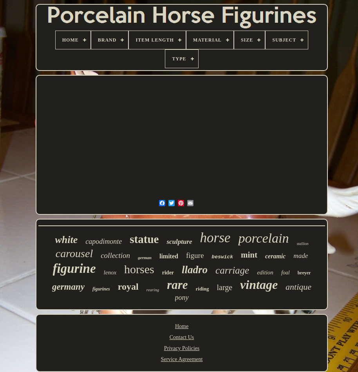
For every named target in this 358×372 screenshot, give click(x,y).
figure (195, 255)
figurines (101, 289)
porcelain (263, 238)
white (66, 239)
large (225, 287)
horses (139, 269)
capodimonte (103, 241)
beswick (222, 257)
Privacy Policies (182, 348)
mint (249, 254)
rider (168, 273)
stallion (302, 243)
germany (68, 287)
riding (202, 289)
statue (144, 239)
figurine (74, 268)
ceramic (275, 256)
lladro (195, 270)
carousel (74, 253)
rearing (152, 289)
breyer (304, 273)
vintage (259, 285)
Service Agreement (182, 359)
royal (128, 286)
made (300, 255)
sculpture (179, 241)
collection (115, 255)
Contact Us (182, 337)
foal (285, 273)
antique (298, 287)
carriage (232, 270)
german (145, 257)
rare (177, 285)
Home (181, 326)
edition (265, 272)
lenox (110, 272)
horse (215, 237)
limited (168, 256)
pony (182, 297)
